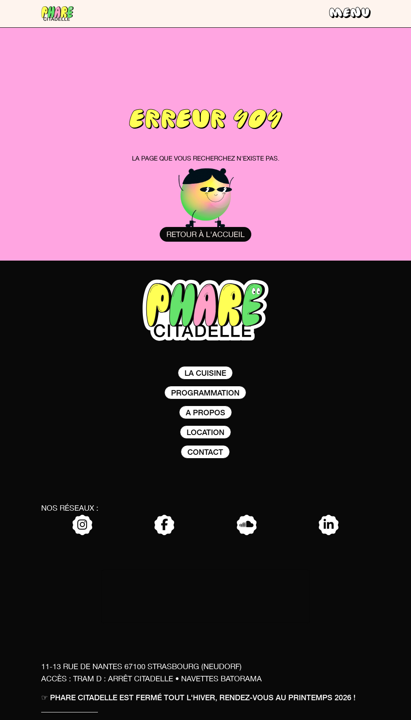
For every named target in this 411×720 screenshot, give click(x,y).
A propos (205, 412)
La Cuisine (205, 372)
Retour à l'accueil (205, 235)
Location (205, 432)
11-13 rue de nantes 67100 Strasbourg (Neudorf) (141, 667)
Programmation (205, 392)
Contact (205, 451)
